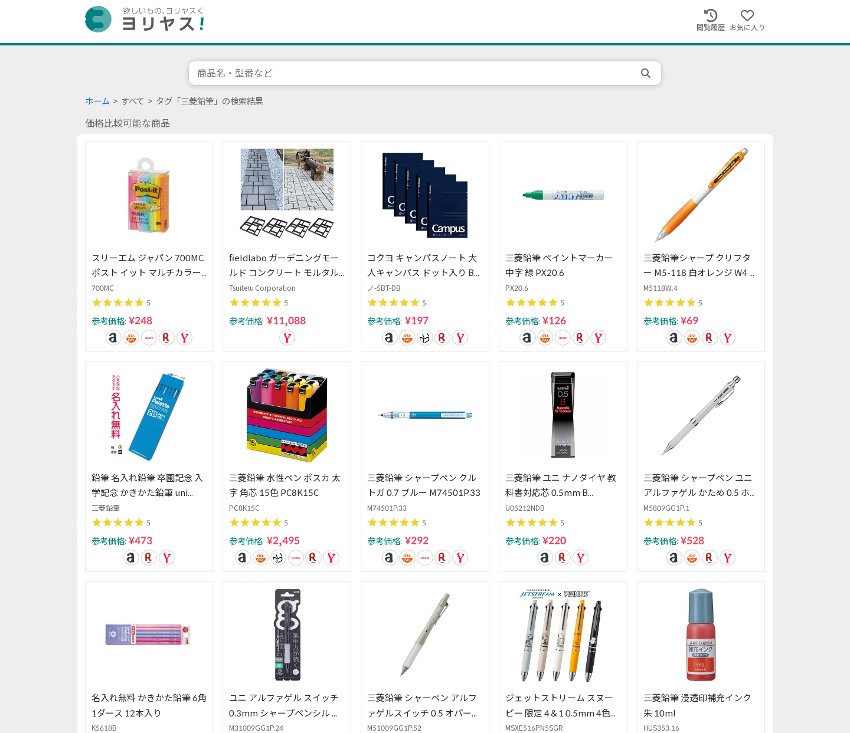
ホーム (97, 101)
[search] (647, 73)
